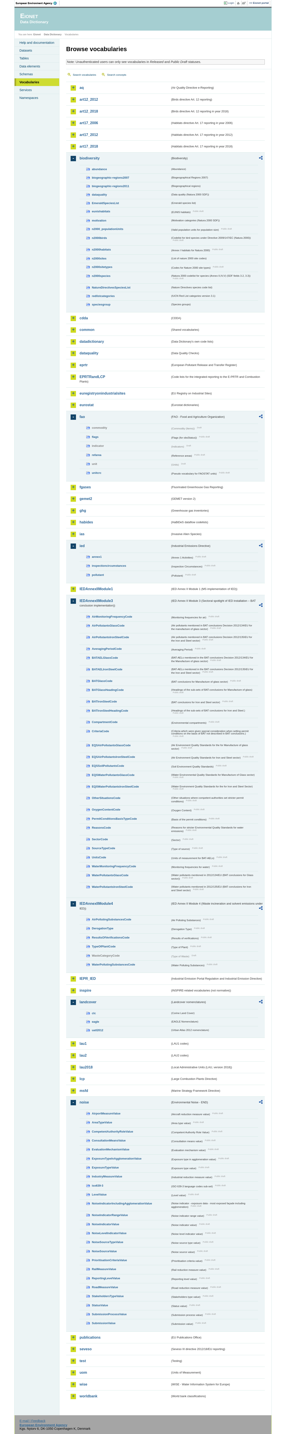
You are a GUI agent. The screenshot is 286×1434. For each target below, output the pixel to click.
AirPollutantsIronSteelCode (110, 637)
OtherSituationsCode (106, 798)
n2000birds (99, 238)
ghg (83, 510)
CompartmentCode (105, 722)
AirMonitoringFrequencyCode (112, 616)
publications (90, 1337)
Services (25, 90)
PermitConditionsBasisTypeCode (114, 818)
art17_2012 (89, 135)
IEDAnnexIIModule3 (96, 601)
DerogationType (102, 928)
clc (94, 1013)
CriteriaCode (100, 731)
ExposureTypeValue (105, 1167)
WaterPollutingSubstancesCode (113, 964)
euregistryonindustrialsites (102, 393)
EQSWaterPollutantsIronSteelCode (115, 786)
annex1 (97, 556)
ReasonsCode (101, 827)
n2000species (101, 276)
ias (82, 534)
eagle (95, 1021)
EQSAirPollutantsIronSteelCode (113, 757)
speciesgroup (101, 304)
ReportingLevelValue (106, 1278)
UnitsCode (99, 857)
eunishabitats (101, 211)
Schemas (26, 74)
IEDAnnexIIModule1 (96, 589)
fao (82, 417)
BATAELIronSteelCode (107, 669)
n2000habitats (101, 249)
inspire (85, 990)
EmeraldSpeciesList (105, 203)
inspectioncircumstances (109, 565)
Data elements (29, 66)
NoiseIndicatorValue (105, 1224)
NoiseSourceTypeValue (107, 1242)
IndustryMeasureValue (107, 1176)
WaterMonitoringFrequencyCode (114, 866)
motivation (99, 220)
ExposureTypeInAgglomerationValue (116, 1158)
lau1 (83, 1043)
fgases (85, 487)
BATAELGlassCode (105, 657)
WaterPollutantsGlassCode (110, 875)
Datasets (25, 50)
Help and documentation (36, 42)
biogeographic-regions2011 (110, 186)
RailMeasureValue (104, 1269)
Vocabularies (29, 82)
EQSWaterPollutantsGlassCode (113, 775)
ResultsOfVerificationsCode (111, 937)
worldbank (88, 1396)
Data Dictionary (52, 34)
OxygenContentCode (106, 809)
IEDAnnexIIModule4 (96, 903)
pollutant (98, 575)
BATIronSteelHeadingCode (110, 710)
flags (95, 437)
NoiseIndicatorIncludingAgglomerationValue (122, 1203)
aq (82, 88)
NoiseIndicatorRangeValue (110, 1215)
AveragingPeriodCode (107, 648)
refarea (96, 455)
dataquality (99, 194)
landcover (88, 1002)
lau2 (83, 1055)
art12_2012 (89, 99)
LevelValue (99, 1194)
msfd (84, 1091)
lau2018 (86, 1067)
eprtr (84, 365)
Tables (24, 58)
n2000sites (99, 258)
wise (83, 1384)
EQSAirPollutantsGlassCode (111, 745)
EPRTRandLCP (92, 377)
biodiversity (90, 158)
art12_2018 (89, 111)
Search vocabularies (84, 74)
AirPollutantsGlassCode (108, 625)
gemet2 (86, 499)
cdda (84, 318)
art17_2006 (89, 123)
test (83, 1361)
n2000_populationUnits (107, 229)
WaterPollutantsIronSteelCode (112, 886)
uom (83, 1372)
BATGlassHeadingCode (108, 690)
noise (84, 1102)
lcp (82, 1079)
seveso (86, 1349)
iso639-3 (97, 1185)
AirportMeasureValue (106, 1113)
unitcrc (96, 473)
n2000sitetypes (102, 267)
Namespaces (28, 98)
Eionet (37, 34)
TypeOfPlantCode (104, 946)
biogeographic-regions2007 (110, 177)
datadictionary (92, 341)
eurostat (87, 405)
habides (86, 522)
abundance (99, 169)
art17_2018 (89, 146)
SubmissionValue (104, 1323)
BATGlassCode (102, 681)
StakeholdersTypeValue (108, 1296)
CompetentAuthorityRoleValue (112, 1131)
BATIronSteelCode (104, 701)
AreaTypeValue (102, 1122)
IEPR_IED (88, 978)
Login (231, 3)
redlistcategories (103, 296)
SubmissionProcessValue (109, 1314)
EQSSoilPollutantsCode (108, 765)
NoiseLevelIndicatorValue (109, 1233)
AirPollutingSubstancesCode (111, 919)
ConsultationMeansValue (109, 1140)
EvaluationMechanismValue (110, 1149)
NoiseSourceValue (104, 1251)
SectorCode (100, 839)
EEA (38, 3)
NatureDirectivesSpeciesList (111, 287)
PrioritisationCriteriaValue (109, 1260)
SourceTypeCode (103, 848)
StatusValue (100, 1305)
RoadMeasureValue (105, 1287)
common (87, 330)
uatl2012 (97, 1030)
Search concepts (116, 74)
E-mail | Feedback (32, 1421)
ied (82, 546)
